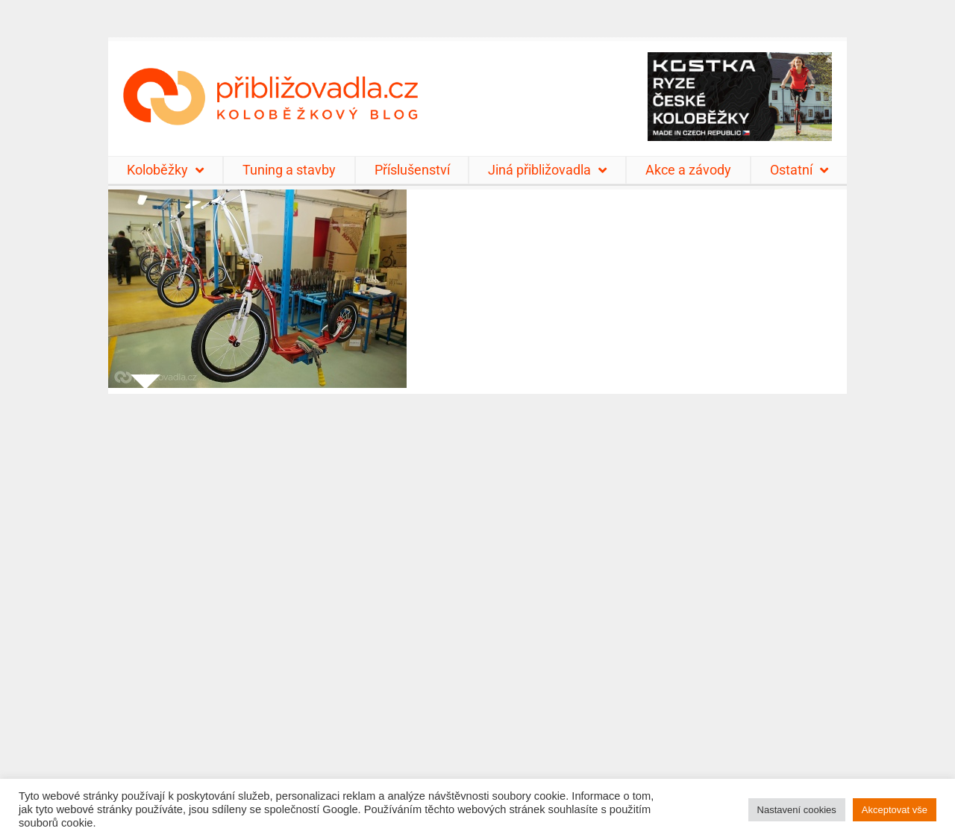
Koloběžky (165, 170)
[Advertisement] (477, 607)
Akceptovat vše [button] (894, 809)
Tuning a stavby (289, 170)
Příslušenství (412, 170)
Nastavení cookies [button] (796, 809)
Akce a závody (688, 170)
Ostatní (799, 170)
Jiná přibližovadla (547, 170)
